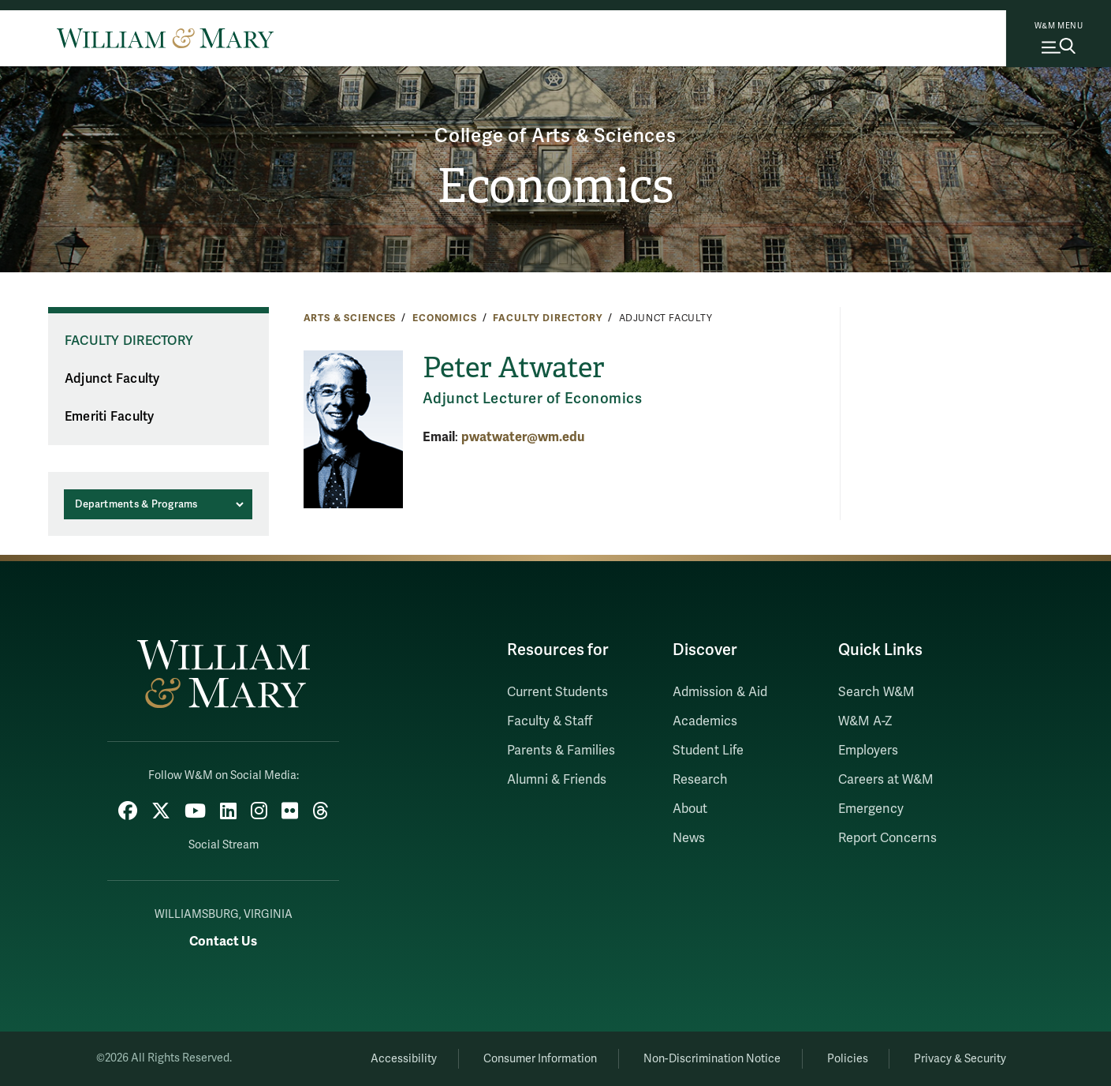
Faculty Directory (547, 318)
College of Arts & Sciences (555, 136)
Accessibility (404, 1058)
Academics (705, 721)
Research (700, 780)
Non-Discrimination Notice (712, 1058)
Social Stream (223, 845)
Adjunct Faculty (112, 379)
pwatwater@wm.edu (522, 437)
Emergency (871, 809)
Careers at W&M (886, 780)
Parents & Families (561, 750)
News (689, 838)
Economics (555, 186)
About (690, 809)
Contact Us (223, 941)
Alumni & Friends (556, 780)
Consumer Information (540, 1058)
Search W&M (876, 692)
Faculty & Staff (549, 721)
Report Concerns (887, 838)
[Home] (165, 37)
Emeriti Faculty (110, 417)
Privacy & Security (960, 1058)
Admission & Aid (720, 692)
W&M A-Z (865, 721)
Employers (868, 750)
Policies (847, 1058)
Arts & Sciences (350, 318)
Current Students (557, 692)
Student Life (708, 750)
